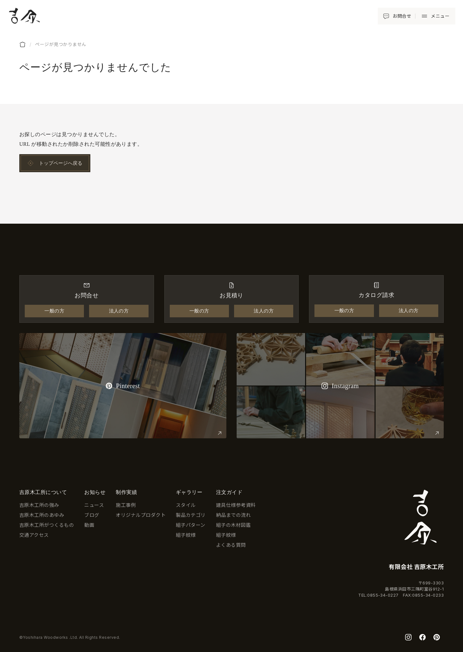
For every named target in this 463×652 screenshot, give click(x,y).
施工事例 (126, 505)
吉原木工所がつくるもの (46, 525)
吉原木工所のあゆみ (41, 515)
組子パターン (190, 525)
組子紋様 (186, 535)
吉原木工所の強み (39, 505)
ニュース (94, 505)
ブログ (91, 515)
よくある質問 (231, 545)
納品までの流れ (233, 515)
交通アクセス (34, 535)
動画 (89, 525)
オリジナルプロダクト (141, 515)
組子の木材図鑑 (233, 525)
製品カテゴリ (191, 515)
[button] (434, 16)
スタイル (186, 505)
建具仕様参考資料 (236, 505)
